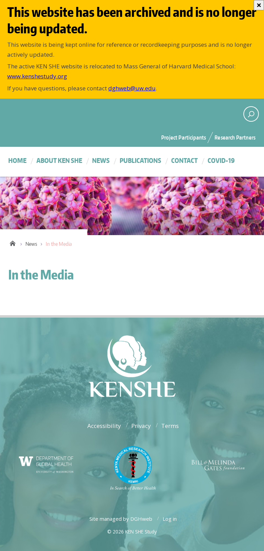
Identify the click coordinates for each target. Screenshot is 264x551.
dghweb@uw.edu (132, 88)
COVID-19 (221, 160)
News (101, 160)
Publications (140, 160)
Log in (170, 518)
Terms (170, 426)
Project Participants (183, 137)
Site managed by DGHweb (120, 518)
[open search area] (251, 114)
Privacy (141, 426)
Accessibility (104, 426)
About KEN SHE (59, 160)
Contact (184, 160)
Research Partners (234, 137)
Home (17, 160)
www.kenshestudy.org (37, 76)
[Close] (259, 5)
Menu (254, 221)
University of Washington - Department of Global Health (65, 113)
